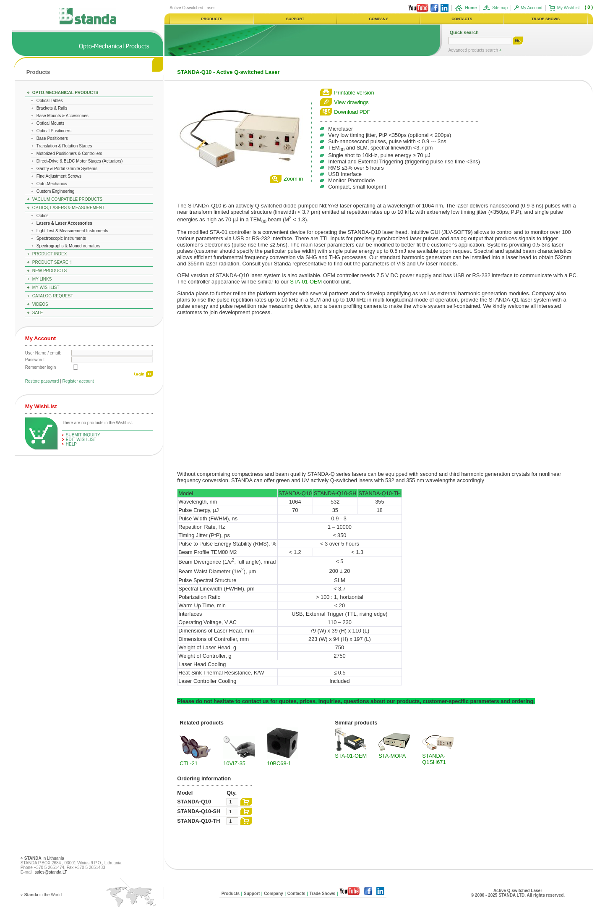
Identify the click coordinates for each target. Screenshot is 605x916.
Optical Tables (50, 100)
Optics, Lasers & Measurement (68, 207)
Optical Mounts (51, 123)
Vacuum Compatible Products (67, 199)
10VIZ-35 (234, 763)
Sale (37, 312)
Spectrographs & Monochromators (68, 246)
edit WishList (81, 439)
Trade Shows (322, 893)
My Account (531, 7)
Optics (42, 215)
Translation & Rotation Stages (64, 146)
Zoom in (293, 179)
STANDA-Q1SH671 (434, 759)
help (71, 444)
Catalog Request (52, 296)
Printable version (354, 92)
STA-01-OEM (306, 281)
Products (38, 72)
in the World (43, 894)
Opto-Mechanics (52, 183)
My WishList (568, 7)
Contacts (296, 893)
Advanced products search (474, 50)
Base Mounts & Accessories (63, 115)
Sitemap (500, 7)
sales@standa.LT (51, 872)
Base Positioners (52, 138)
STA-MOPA (392, 756)
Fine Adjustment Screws (59, 176)
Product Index (49, 254)
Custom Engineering (56, 191)
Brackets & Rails (52, 108)
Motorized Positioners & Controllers (69, 153)
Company (273, 893)
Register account (78, 381)
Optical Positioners (54, 131)
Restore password (42, 381)
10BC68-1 (279, 763)
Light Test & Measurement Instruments (72, 230)
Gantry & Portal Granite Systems (67, 168)
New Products (49, 270)
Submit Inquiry (83, 435)
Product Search (52, 262)
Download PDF (352, 112)
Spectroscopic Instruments (61, 238)
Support (252, 893)
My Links (42, 279)
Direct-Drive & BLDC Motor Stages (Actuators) (80, 161)
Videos (40, 304)
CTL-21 (189, 763)
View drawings (351, 102)
